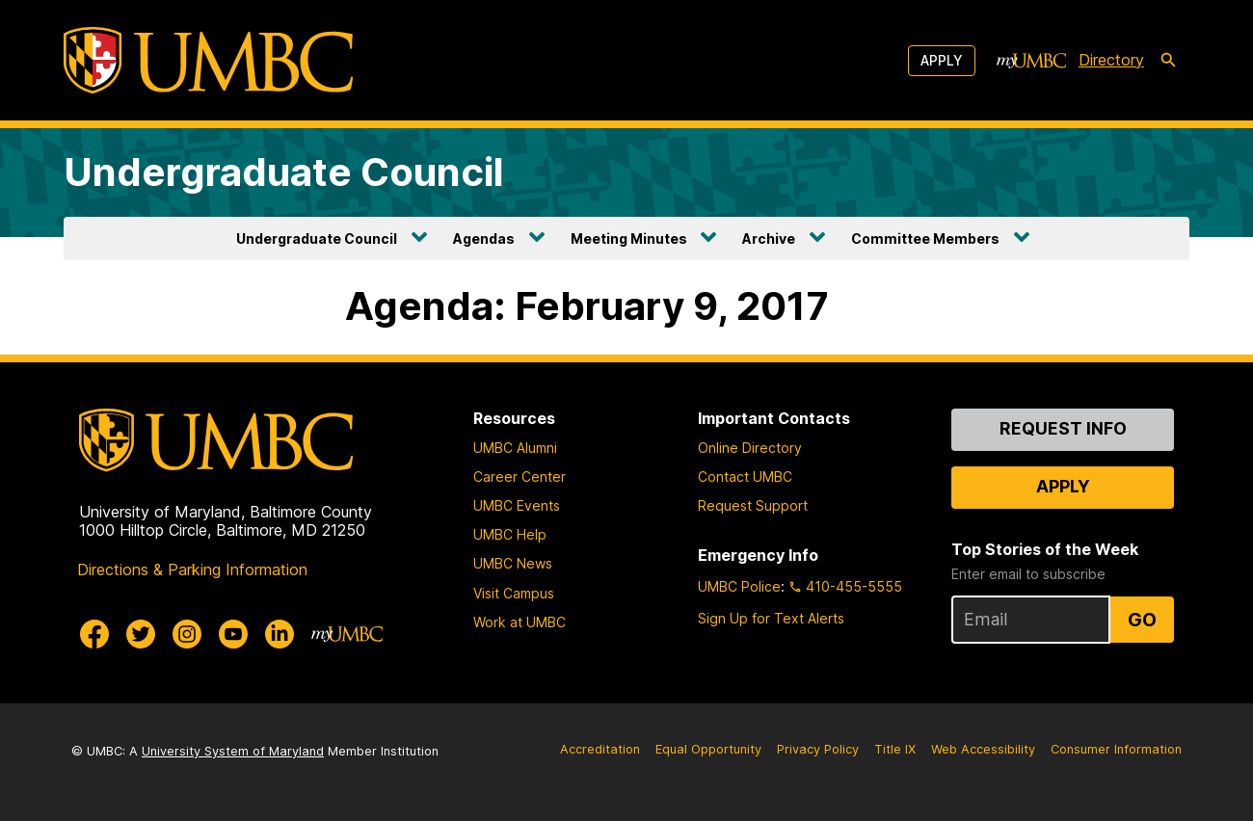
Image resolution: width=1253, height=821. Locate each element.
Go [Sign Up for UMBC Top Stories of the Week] (1142, 619)
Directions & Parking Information (192, 569)
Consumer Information (1116, 749)
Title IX (895, 749)
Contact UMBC (745, 476)
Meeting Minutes (629, 238)
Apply (941, 60)
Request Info (1063, 428)
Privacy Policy (818, 749)
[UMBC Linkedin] (279, 634)
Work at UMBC (519, 622)
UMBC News (512, 563)
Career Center (519, 476)
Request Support (753, 505)
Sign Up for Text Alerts (771, 618)
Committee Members (925, 238)
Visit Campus (513, 593)
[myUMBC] (1031, 61)
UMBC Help (510, 534)
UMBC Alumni (515, 447)
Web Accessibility (983, 749)
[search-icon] (1168, 61)
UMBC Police (739, 586)
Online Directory (750, 447)
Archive (768, 238)
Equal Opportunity (708, 749)
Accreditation (600, 749)
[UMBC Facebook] (94, 634)
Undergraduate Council (284, 172)
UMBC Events (516, 505)
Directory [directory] (1111, 59)
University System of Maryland (233, 751)
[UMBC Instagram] (187, 634)
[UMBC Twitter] (141, 634)
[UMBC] (208, 60)
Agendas (484, 238)
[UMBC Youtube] (233, 634)
